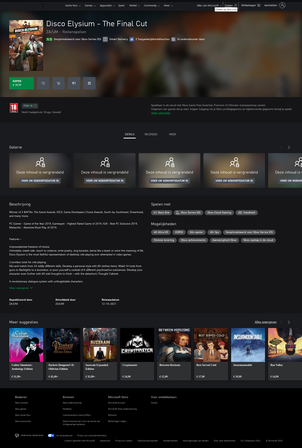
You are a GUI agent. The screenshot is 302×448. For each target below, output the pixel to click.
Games (89, 5)
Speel (121, 5)
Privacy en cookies (123, 440)
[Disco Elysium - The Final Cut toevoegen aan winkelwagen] (58, 83)
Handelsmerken (170, 440)
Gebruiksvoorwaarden (148, 440)
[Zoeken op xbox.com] (231, 5)
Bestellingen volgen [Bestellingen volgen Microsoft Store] (117, 421)
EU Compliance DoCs (251, 440)
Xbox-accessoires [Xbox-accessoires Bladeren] (23, 421)
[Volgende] (289, 147)
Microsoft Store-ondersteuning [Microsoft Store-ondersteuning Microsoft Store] (122, 409)
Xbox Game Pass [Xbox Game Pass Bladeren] (22, 415)
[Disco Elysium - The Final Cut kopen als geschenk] (74, 83)
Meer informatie (160, 113)
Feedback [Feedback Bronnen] (67, 409)
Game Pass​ (71, 5)
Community (150, 5)
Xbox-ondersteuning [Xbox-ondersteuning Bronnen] (72, 402)
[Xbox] (53, 5)
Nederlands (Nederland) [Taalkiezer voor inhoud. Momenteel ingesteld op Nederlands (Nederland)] (32, 435)
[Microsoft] (28, 5)
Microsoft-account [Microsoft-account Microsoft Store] (116, 402)
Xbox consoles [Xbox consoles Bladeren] (21, 402)
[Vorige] (281, 147)
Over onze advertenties (225, 440)
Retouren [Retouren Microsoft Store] (112, 415)
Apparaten (106, 5)
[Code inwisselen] (89, 83)
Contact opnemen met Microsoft (80, 440)
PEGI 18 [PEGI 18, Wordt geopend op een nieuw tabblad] (29, 105)
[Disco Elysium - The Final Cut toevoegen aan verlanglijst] (43, 83)
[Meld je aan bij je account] (274, 5)
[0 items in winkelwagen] (250, 4)
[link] (26, 354)
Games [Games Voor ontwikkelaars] (154, 402)
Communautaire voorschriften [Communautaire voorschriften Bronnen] (77, 415)
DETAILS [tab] (129, 134)
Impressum (105, 440)
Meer (167, 5)
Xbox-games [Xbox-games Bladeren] (20, 409)
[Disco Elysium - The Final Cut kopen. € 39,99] (21, 83)
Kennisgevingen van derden (196, 440)
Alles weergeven (266, 322)
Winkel (133, 5)
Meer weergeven (21, 288)
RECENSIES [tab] (151, 134)
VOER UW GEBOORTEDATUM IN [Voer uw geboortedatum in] (40, 181)
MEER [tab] (172, 134)
